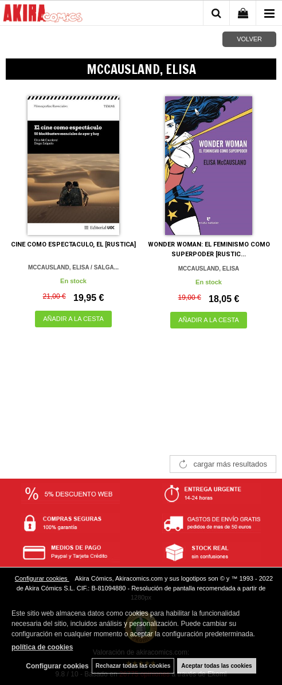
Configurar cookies (42, 578)
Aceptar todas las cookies (216, 666)
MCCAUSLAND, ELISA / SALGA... (73, 267)
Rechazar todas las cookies (133, 666)
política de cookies (42, 647)
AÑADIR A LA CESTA (73, 318)
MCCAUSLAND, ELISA (209, 268)
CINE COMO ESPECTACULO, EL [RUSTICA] (73, 244)
